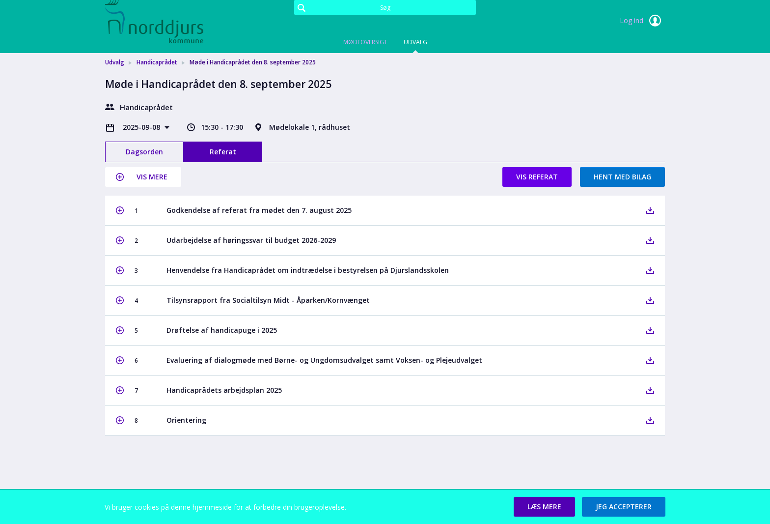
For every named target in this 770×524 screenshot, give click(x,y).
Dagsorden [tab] (144, 151)
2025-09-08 (142, 127)
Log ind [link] (642, 20)
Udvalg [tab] (415, 42)
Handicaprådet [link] (157, 62)
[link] (154, 21)
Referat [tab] (223, 151)
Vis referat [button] (537, 176)
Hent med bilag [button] (622, 176)
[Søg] (385, 7)
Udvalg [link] (114, 62)
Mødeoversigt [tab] (365, 42)
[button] (143, 177)
